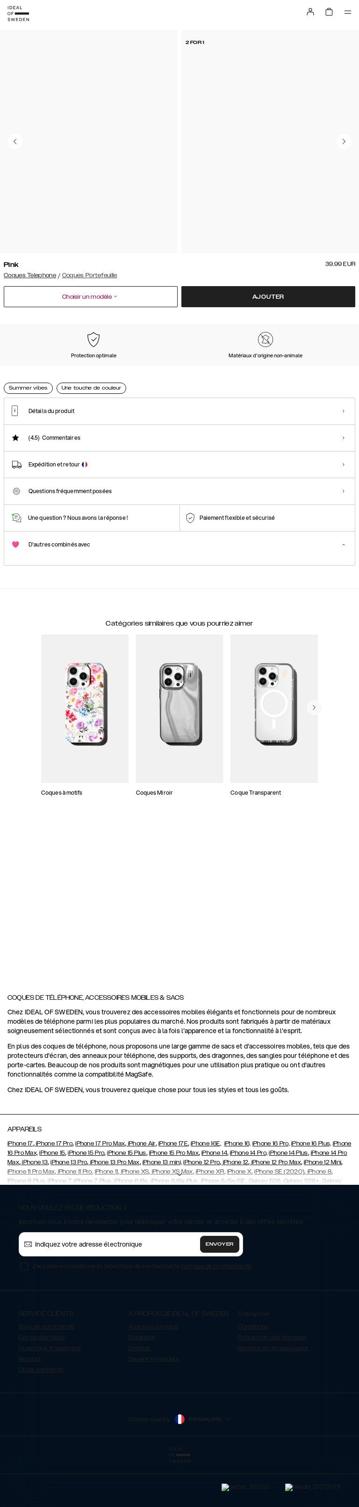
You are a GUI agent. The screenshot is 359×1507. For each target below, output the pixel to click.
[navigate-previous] (314, 922)
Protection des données (272, 1384)
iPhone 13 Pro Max (113, 1209)
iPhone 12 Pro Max (275, 1209)
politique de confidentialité (216, 1313)
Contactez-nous (42, 1384)
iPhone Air (140, 1190)
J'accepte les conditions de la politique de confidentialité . (142, 1313)
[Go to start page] (18, 13)
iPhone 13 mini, (162, 1209)
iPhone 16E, (206, 1190)
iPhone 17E (173, 1190)
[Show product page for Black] (77, 371)
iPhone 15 (52, 1200)
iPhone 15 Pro (86, 1200)
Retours (30, 1406)
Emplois (140, 1395)
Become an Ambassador (273, 1395)
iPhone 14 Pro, (248, 1200)
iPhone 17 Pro (53, 1190)
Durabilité (142, 1384)
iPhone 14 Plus (288, 1200)
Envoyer (220, 1291)
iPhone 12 (234, 1209)
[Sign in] (310, 11)
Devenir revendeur (154, 1406)
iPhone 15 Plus (126, 1200)
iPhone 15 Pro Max (174, 1200)
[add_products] (97, 799)
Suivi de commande (46, 1373)
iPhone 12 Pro (201, 1209)
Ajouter (268, 297)
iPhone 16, (237, 1190)
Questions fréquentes (50, 1395)
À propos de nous (154, 1373)
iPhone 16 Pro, (271, 1190)
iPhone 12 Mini (322, 1209)
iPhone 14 (214, 1200)
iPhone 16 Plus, (311, 1190)
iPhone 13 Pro (68, 1209)
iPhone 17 (20, 1190)
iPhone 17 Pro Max (100, 1190)
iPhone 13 (34, 1209)
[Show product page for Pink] (27, 371)
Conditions (253, 1373)
